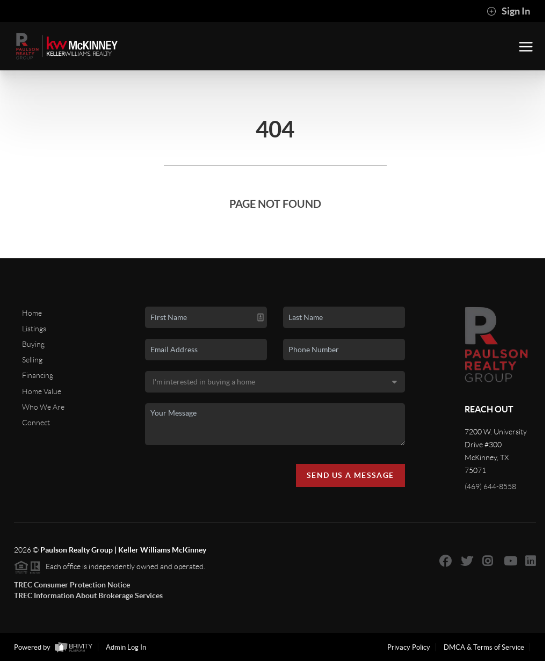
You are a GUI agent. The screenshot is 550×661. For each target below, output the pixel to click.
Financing (37, 375)
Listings (34, 328)
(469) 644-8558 (490, 486)
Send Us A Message (350, 475)
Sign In (508, 11)
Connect (36, 422)
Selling (32, 359)
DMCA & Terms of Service (484, 647)
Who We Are (43, 407)
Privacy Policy (408, 647)
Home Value (41, 391)
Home (32, 313)
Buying (33, 344)
